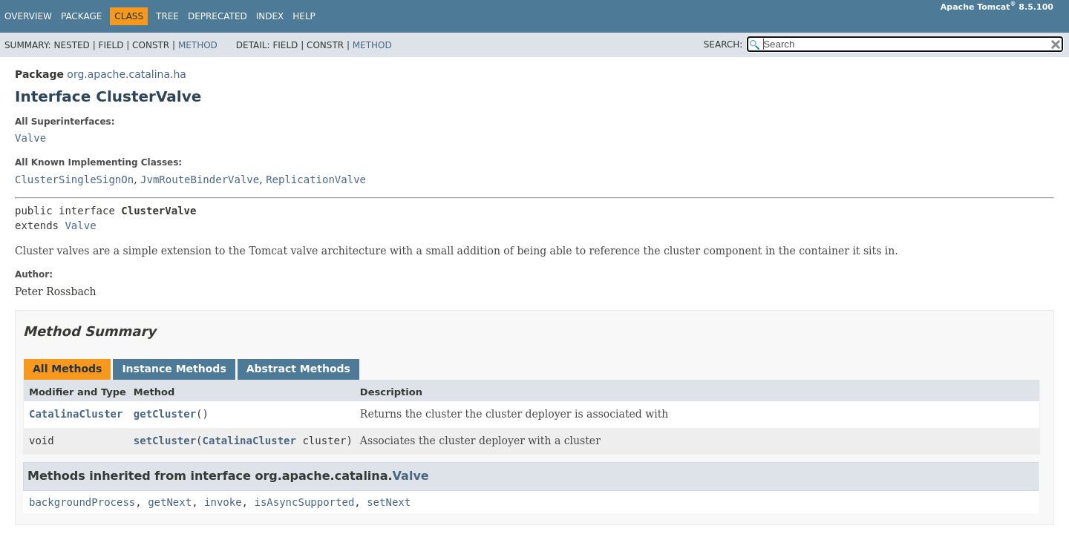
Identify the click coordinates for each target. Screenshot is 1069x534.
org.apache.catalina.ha (126, 74)
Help (304, 16)
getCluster (165, 414)
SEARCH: (723, 44)
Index (270, 16)
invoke (223, 502)
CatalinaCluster (75, 414)
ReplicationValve (316, 179)
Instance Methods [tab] (174, 369)
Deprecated (217, 16)
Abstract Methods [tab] (298, 369)
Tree (167, 16)
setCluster (165, 440)
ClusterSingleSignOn (74, 179)
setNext (389, 502)
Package (81, 16)
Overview (28, 16)
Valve (30, 138)
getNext (170, 502)
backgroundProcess (82, 502)
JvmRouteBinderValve (199, 179)
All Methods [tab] (67, 369)
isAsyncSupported (304, 502)
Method (198, 45)
